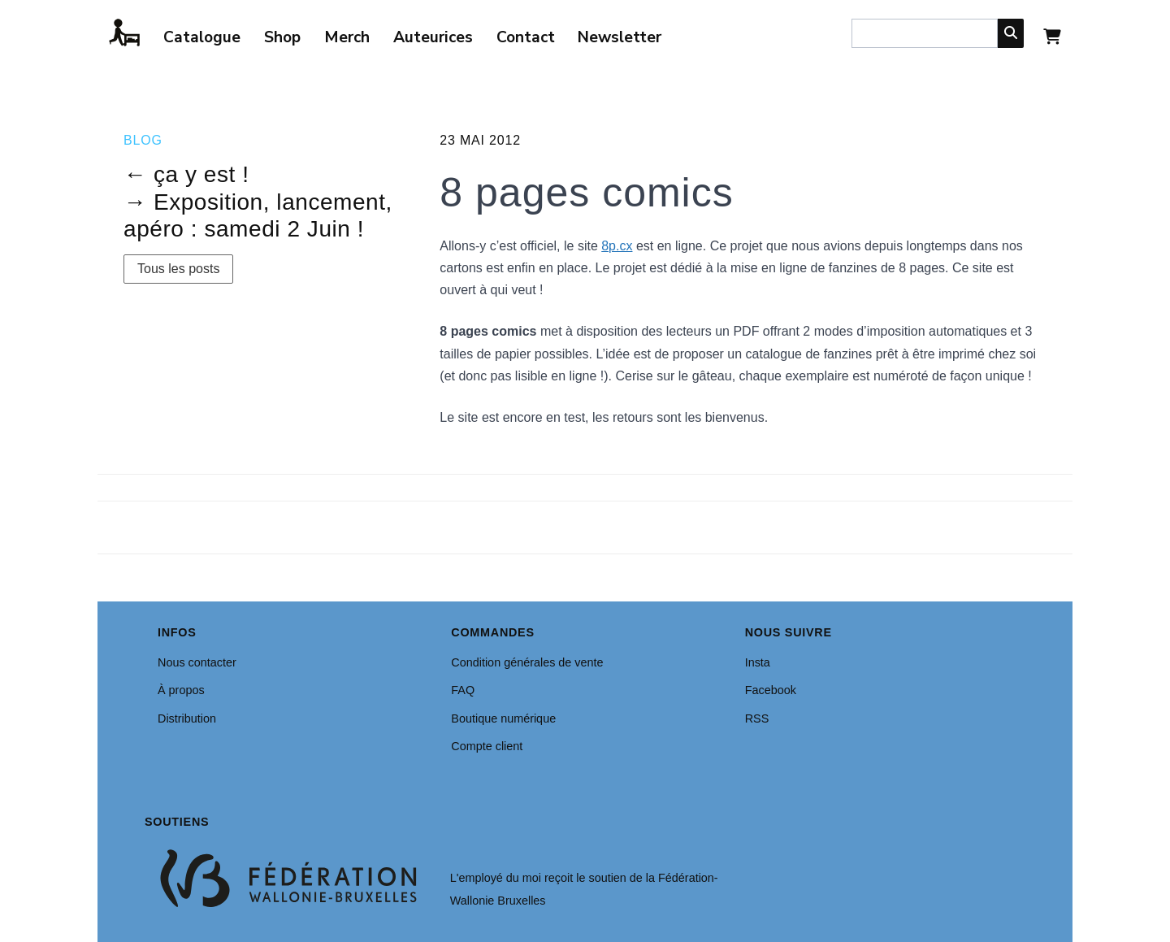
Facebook (770, 690)
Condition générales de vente (527, 662)
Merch (347, 37)
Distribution (187, 718)
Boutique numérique (503, 718)
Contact (525, 37)
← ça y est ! (186, 174)
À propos (181, 690)
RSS (757, 718)
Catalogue (201, 37)
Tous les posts (178, 269)
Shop (282, 37)
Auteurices (433, 37)
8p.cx (616, 246)
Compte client (486, 746)
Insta (757, 662)
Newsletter (619, 37)
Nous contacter (197, 662)
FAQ (462, 690)
